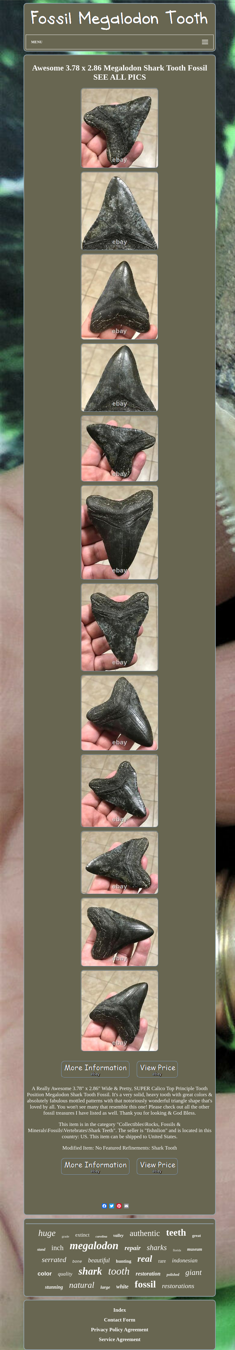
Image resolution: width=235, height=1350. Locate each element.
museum (194, 1249)
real (144, 1258)
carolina (101, 1236)
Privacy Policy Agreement (119, 1330)
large (105, 1287)
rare (162, 1261)
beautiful (99, 1260)
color (45, 1273)
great (196, 1235)
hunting (123, 1261)
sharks (157, 1247)
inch (57, 1248)
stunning (54, 1287)
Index (119, 1310)
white (122, 1286)
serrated (54, 1260)
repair (133, 1248)
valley (118, 1235)
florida (177, 1250)
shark (90, 1271)
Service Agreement (119, 1339)
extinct (82, 1235)
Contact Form (119, 1320)
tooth (118, 1271)
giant (193, 1272)
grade (65, 1236)
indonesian (184, 1260)
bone (77, 1261)
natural (81, 1285)
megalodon (94, 1246)
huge (46, 1233)
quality (65, 1274)
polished (172, 1274)
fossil (145, 1284)
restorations (178, 1286)
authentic (145, 1233)
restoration (148, 1274)
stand (41, 1249)
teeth (176, 1232)
